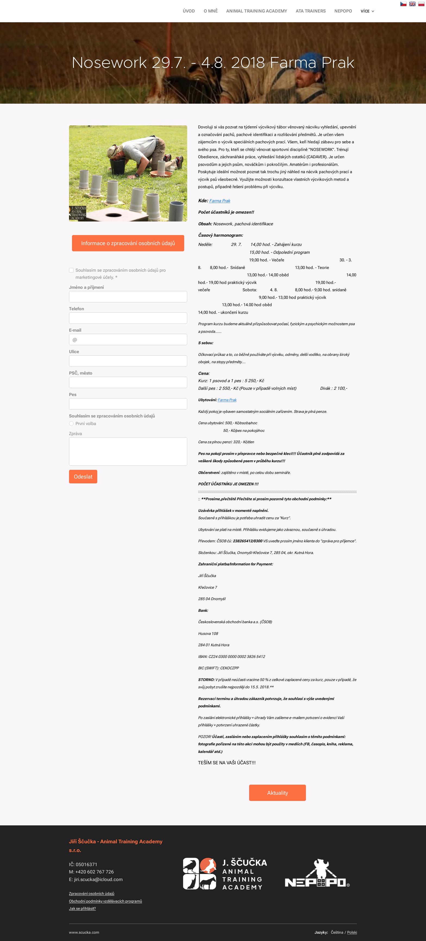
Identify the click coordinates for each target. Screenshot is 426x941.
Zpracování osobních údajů (91, 893)
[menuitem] (200, 11)
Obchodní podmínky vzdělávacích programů (105, 901)
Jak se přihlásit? (82, 908)
